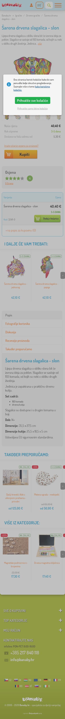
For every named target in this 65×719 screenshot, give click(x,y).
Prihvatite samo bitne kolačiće (32, 108)
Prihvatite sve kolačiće (32, 100)
